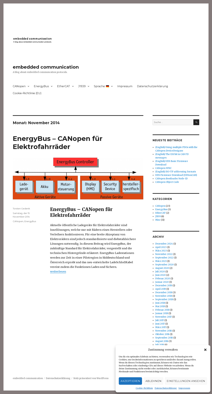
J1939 (82, 86)
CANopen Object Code (167, 182)
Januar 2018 (161, 313)
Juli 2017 (159, 320)
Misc (157, 219)
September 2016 (164, 337)
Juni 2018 (160, 303)
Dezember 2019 (163, 285)
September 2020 (164, 264)
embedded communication (46, 67)
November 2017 (163, 316)
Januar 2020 (162, 282)
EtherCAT (63, 86)
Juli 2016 (159, 344)
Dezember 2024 (164, 243)
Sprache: (101, 86)
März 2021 (161, 261)
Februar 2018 (162, 309)
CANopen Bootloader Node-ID (171, 178)
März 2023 (161, 250)
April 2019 (160, 289)
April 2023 (161, 247)
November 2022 (164, 254)
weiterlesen (58, 271)
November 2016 (163, 330)
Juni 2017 (160, 323)
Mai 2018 (160, 306)
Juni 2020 (160, 275)
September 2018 (164, 299)
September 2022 (164, 257)
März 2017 (160, 327)
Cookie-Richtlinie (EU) (27, 93)
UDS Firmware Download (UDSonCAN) (176, 175)
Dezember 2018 (163, 292)
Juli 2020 (160, 271)
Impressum (184, 388)
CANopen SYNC (163, 168)
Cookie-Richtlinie (144, 388)
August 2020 (162, 268)
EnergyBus (41, 86)
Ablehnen (153, 381)
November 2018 (163, 296)
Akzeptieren (130, 381)
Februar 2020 (162, 278)
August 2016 (161, 341)
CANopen (19, 86)
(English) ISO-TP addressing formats (175, 171)
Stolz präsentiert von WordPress (90, 378)
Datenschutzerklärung (166, 388)
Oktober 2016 (162, 334)
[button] (205, 349)
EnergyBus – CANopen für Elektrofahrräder (58, 142)
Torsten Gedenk (21, 208)
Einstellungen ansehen (186, 381)
